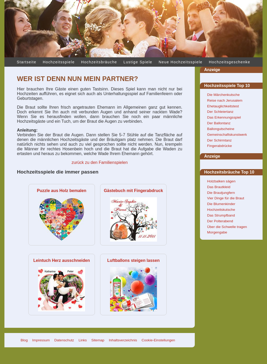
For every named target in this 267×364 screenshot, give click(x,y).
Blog (24, 340)
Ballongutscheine (220, 129)
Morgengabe (217, 232)
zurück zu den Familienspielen (99, 162)
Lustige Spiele (137, 62)
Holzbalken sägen (221, 181)
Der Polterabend (220, 221)
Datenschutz (64, 340)
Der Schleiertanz (220, 112)
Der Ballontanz (218, 123)
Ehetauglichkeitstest (223, 106)
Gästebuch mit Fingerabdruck (133, 190)
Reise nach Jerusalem (224, 100)
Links (82, 340)
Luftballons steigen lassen (133, 260)
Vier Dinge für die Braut (225, 198)
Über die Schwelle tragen (227, 227)
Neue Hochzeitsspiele (181, 62)
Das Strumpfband (221, 215)
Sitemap (97, 340)
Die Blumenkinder (221, 204)
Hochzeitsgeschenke (229, 62)
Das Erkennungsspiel (224, 117)
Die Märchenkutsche (223, 95)
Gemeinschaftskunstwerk (227, 135)
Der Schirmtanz (219, 140)
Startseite (26, 62)
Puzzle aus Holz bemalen (61, 190)
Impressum (41, 340)
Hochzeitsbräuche (99, 62)
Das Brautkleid (218, 187)
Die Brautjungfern (221, 193)
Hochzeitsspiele (59, 62)
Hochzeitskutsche (221, 210)
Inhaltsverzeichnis (123, 340)
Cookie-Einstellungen (158, 340)
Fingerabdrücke (219, 146)
